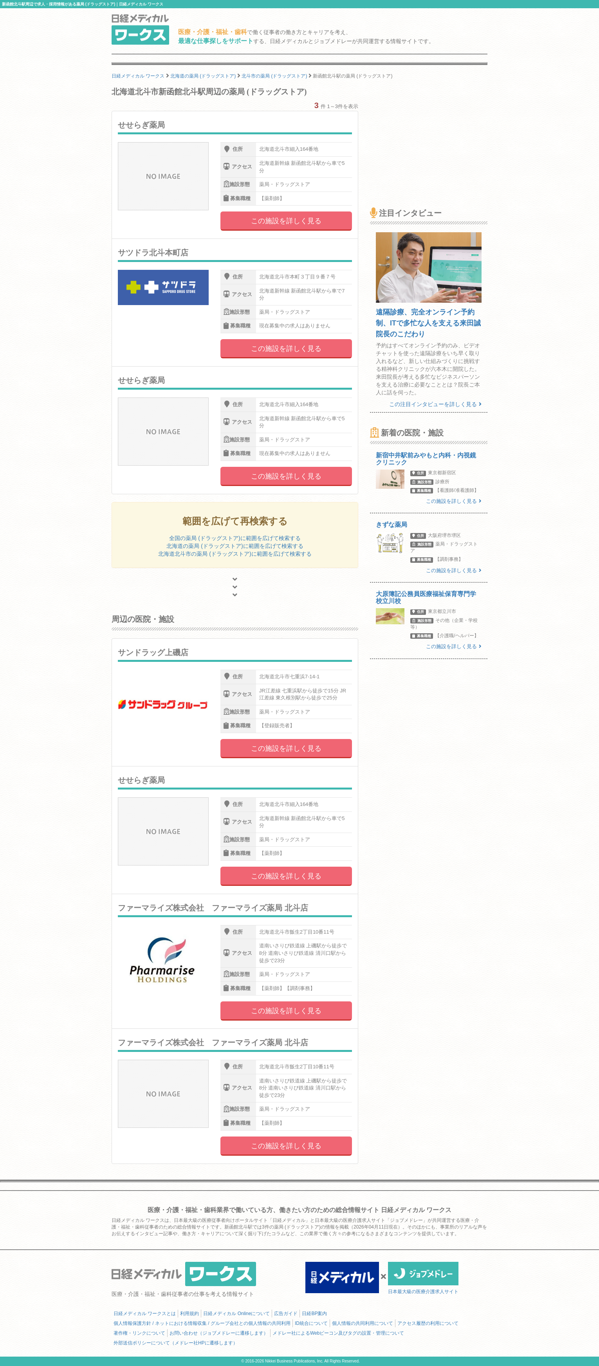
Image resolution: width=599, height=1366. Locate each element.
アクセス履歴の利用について (427, 1323)
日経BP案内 (314, 1313)
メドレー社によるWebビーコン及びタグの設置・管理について (338, 1333)
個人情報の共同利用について (362, 1323)
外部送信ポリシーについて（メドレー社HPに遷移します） (176, 1343)
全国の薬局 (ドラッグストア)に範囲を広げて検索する (234, 538)
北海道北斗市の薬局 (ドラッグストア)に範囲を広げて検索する (234, 554)
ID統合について (311, 1323)
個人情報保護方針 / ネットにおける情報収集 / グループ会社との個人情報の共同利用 (202, 1323)
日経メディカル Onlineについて (236, 1313)
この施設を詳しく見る (286, 221)
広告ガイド (286, 1313)
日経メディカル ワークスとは (145, 1313)
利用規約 (189, 1313)
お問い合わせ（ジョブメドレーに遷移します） (219, 1333)
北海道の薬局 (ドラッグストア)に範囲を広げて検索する (234, 546)
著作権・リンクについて (139, 1333)
